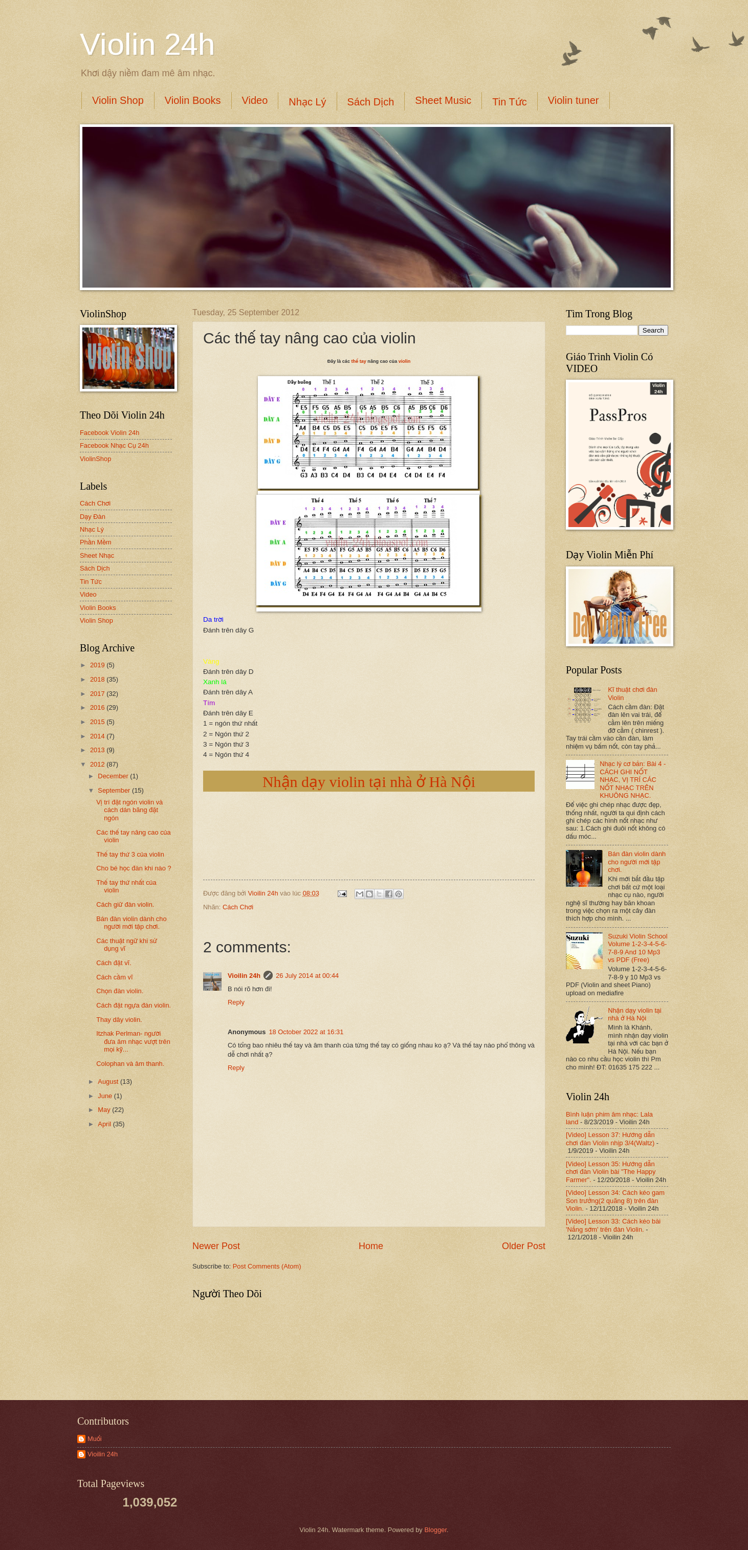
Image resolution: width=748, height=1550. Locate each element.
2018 (98, 679)
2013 (98, 750)
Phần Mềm (96, 542)
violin (405, 361)
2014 (98, 736)
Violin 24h (147, 44)
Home (371, 1246)
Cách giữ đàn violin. (125, 904)
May (105, 1110)
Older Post (523, 1246)
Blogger (435, 1530)
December (114, 776)
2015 (98, 722)
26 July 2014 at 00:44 (307, 975)
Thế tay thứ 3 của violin (130, 854)
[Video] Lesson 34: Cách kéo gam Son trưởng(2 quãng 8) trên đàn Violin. (615, 1200)
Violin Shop (118, 100)
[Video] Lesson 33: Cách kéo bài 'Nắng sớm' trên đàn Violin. (613, 1225)
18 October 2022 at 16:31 (306, 1032)
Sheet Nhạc (97, 555)
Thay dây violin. (119, 1019)
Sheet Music (443, 100)
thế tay (358, 361)
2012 (98, 764)
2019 (98, 665)
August (109, 1081)
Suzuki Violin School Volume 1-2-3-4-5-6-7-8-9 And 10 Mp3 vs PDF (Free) (637, 948)
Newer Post (216, 1246)
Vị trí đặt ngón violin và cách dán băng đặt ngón (129, 810)
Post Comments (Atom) (267, 1266)
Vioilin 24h (264, 893)
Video (255, 100)
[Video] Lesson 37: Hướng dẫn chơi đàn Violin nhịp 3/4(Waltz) (610, 1138)
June (106, 1096)
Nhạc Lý (307, 101)
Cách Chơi (238, 907)
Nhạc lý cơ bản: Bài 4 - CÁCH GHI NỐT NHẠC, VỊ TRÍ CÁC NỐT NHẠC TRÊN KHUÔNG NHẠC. (633, 779)
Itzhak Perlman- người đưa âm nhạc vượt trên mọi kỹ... (133, 1041)
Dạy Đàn (92, 516)
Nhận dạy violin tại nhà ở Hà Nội (368, 781)
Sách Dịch (370, 101)
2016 (98, 707)
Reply (236, 1002)
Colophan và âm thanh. (130, 1063)
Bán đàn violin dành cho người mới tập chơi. (131, 922)
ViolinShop (95, 459)
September (115, 790)
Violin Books (193, 100)
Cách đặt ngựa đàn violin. (133, 1005)
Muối (94, 1439)
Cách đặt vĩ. (113, 963)
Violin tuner (573, 100)
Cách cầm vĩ (114, 977)
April (105, 1124)
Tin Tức (509, 101)
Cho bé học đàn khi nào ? (133, 868)
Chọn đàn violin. (119, 991)
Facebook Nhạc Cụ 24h (114, 445)
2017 (98, 693)
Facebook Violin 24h (109, 432)
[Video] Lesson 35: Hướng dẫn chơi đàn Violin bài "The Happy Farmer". (610, 1172)
